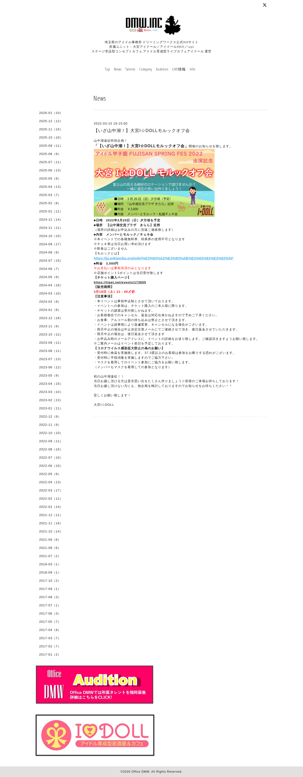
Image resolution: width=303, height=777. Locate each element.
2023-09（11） (51, 342)
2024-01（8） (50, 310)
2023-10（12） (51, 334)
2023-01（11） (51, 408)
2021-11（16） (51, 523)
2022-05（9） (50, 474)
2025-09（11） (51, 145)
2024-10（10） (51, 236)
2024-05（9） (50, 277)
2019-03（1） (50, 564)
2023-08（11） (51, 351)
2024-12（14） (51, 219)
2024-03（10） (51, 293)
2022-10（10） (51, 433)
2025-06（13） (51, 170)
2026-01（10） (51, 113)
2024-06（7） (50, 269)
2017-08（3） (50, 597)
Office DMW (140, 771)
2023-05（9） (50, 375)
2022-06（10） (51, 466)
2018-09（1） (50, 572)
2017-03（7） (50, 638)
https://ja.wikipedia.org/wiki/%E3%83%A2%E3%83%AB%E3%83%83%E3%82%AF (163, 258)
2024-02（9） (50, 301)
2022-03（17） (51, 490)
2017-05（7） (50, 621)
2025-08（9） (50, 154)
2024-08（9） (50, 252)
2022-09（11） (51, 441)
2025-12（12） (51, 121)
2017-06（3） (50, 613)
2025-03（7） (50, 195)
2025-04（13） (51, 187)
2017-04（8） (50, 630)
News (118, 69)
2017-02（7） (50, 646)
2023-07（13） (51, 359)
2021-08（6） (50, 548)
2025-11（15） (51, 129)
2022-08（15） (51, 449)
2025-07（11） (51, 162)
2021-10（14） (51, 531)
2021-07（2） (50, 556)
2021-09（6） (50, 539)
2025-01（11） (51, 211)
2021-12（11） (51, 515)
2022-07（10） (51, 457)
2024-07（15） (51, 260)
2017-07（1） (50, 605)
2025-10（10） (51, 137)
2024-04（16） (51, 285)
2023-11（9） (50, 326)
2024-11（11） (51, 228)
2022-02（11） (51, 498)
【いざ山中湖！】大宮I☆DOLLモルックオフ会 (142, 130)
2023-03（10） (51, 392)
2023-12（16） (51, 318)
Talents (130, 69)
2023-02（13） (51, 400)
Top (107, 69)
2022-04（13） (51, 482)
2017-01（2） (50, 654)
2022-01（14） (51, 507)
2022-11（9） (50, 425)
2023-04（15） (51, 383)
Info (192, 69)
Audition (162, 69)
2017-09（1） (50, 589)
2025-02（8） (50, 203)
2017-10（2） (50, 580)
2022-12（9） (50, 416)
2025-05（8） (50, 178)
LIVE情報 (179, 69)
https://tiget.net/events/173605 (120, 282)
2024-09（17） (51, 244)
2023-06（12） (51, 367)
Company (145, 69)
